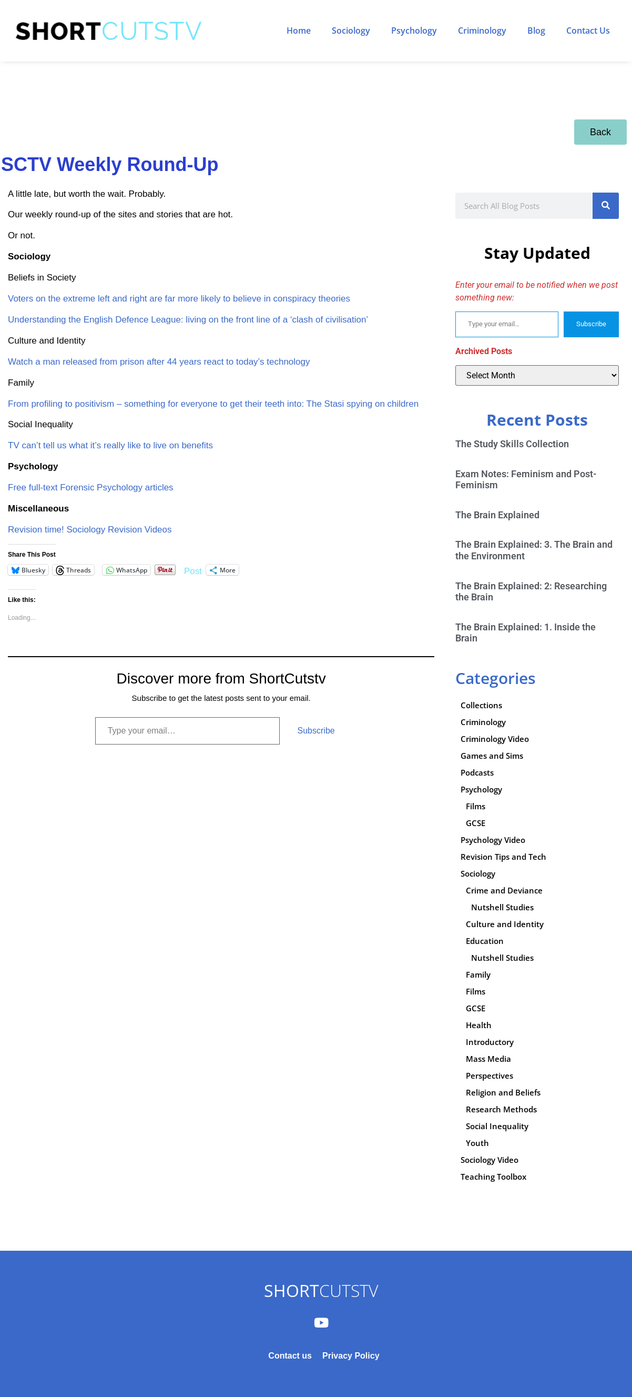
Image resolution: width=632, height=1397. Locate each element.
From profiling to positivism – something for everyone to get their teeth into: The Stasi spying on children (213, 404)
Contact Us (588, 30)
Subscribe (316, 730)
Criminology (482, 30)
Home (299, 30)
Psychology (414, 30)
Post (193, 570)
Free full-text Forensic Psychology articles (91, 488)
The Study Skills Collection (512, 443)
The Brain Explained (497, 514)
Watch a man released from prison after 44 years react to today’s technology (159, 362)
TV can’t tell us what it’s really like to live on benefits (110, 445)
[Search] (606, 206)
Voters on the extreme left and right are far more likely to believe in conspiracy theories (179, 299)
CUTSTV (321, 1290)
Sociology (351, 30)
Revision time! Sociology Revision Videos (90, 530)
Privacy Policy (351, 1355)
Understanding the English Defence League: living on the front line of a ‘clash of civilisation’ (188, 320)
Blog (536, 30)
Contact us (290, 1355)
